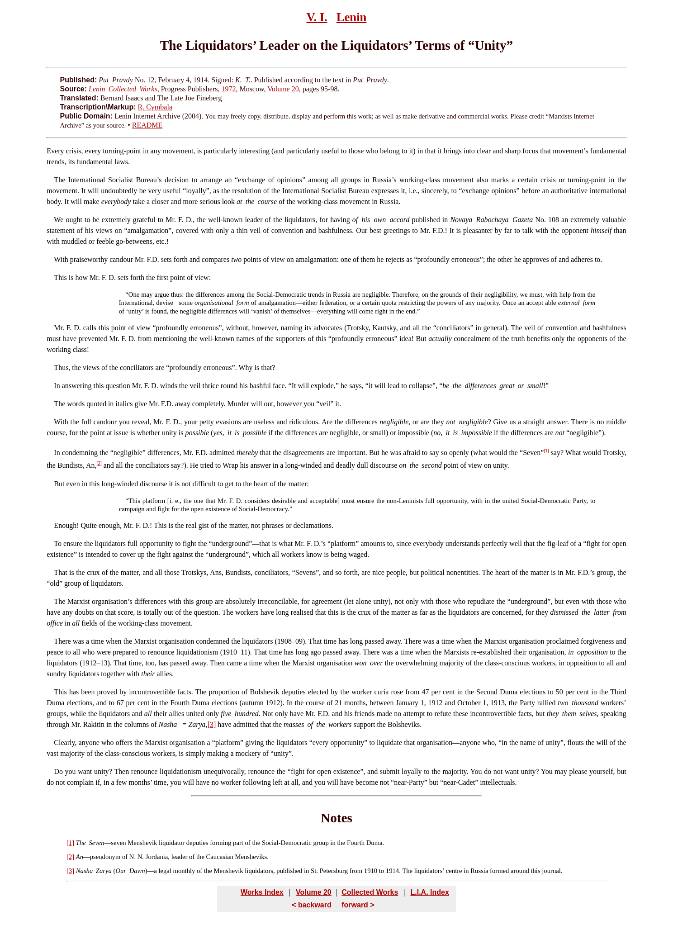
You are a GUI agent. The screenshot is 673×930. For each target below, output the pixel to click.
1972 (228, 89)
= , (193, 724)
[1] (546, 450)
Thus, (62, 367)
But (59, 484)
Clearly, (65, 742)
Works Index (262, 892)
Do (58, 771)
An (79, 856)
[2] (99, 463)
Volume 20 (283, 89)
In (57, 385)
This (60, 277)
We (58, 219)
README (147, 125)
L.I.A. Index (429, 892)
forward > (357, 905)
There (62, 641)
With (61, 259)
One (133, 294)
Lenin (351, 17)
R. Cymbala (155, 107)
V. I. (317, 17)
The (59, 180)
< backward (312, 905)
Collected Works (369, 892)
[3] (212, 724)
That (60, 572)
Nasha (84, 870)
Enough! (66, 525)
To (58, 543)
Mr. (59, 328)
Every (55, 151)
